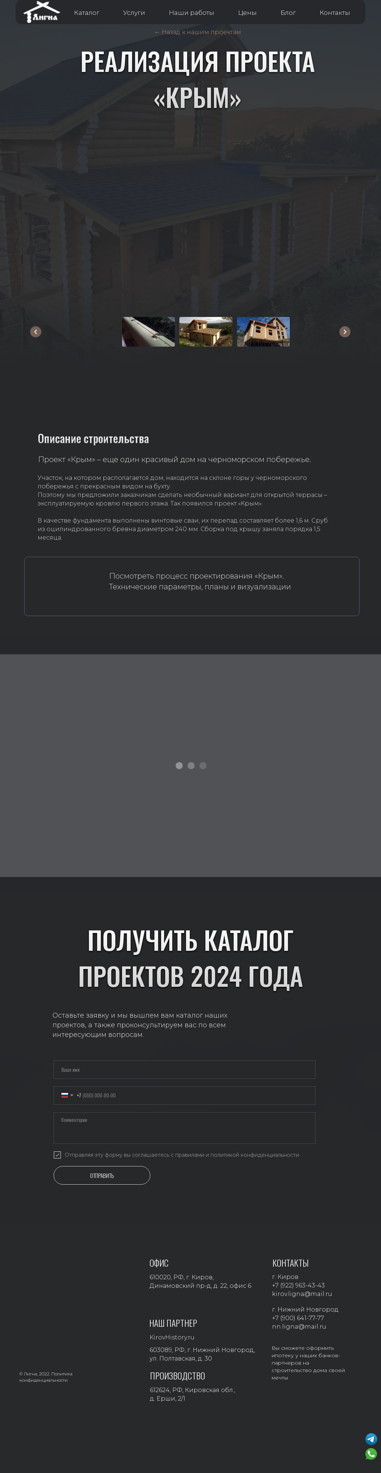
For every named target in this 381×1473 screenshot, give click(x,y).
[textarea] (185, 1128)
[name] (185, 1069)
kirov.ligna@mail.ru (302, 1293)
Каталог (86, 12)
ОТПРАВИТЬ (102, 1175)
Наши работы (191, 12)
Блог (288, 12)
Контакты (335, 12)
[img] (70, 587)
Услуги (134, 12)
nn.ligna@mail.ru (299, 1326)
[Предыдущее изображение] (35, 331)
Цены (247, 12)
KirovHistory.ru (172, 1337)
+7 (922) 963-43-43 (298, 1285)
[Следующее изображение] (344, 331)
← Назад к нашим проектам (197, 32)
